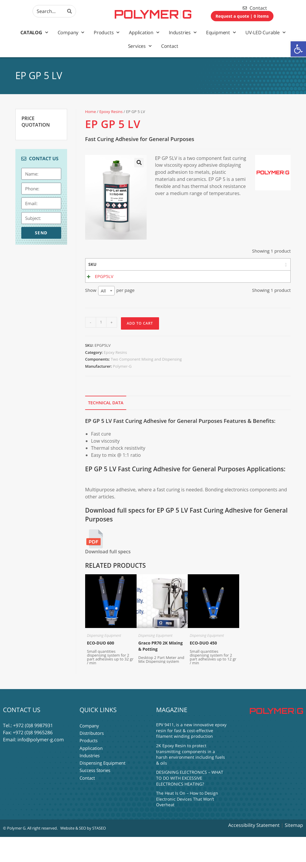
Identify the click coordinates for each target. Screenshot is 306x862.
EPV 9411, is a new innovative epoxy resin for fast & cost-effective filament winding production (191, 755)
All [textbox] (103, 315)
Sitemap (294, 850)
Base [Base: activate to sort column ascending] (156, 264)
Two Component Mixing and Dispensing (146, 384)
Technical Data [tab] (106, 428)
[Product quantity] (101, 347)
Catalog (34, 32)
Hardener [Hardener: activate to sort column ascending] (184, 264)
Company (71, 32)
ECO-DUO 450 (203, 667)
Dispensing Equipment (104, 660)
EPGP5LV (104, 294)
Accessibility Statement (254, 850)
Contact (169, 46)
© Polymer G (14, 853)
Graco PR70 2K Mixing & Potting (160, 671)
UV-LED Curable (265, 32)
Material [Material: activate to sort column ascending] (129, 264)
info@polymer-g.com (40, 764)
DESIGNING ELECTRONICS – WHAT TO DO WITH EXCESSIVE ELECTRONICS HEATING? (189, 803)
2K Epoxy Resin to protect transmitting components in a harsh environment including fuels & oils (190, 779)
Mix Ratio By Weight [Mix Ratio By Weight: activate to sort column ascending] (247, 273)
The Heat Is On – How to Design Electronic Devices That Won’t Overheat (187, 823)
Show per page (110, 315)
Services (140, 45)
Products (106, 32)
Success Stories (95, 793)
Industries (183, 32)
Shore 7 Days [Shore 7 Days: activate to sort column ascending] (275, 267)
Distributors (92, 757)
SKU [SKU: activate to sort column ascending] (92, 264)
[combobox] (106, 315)
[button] (298, 49)
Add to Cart (140, 348)
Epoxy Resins (111, 111)
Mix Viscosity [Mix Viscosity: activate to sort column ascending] (216, 267)
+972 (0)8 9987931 (33, 750)
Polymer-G (122, 391)
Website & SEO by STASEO (83, 853)
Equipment (221, 32)
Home (90, 111)
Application (144, 32)
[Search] (70, 11)
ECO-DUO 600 (100, 667)
